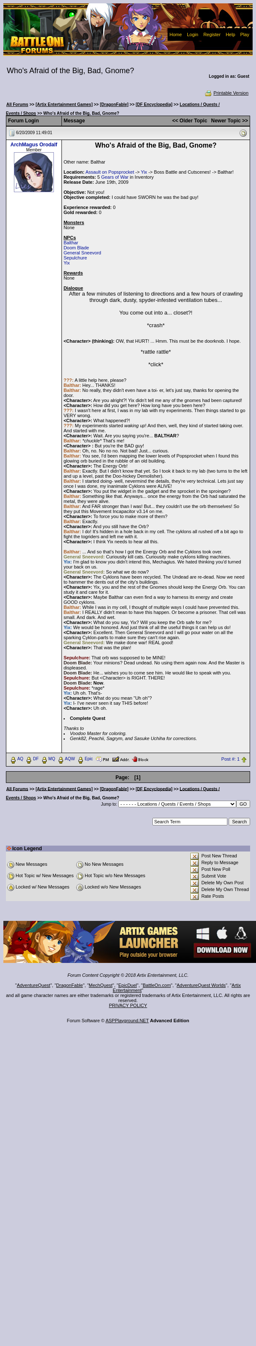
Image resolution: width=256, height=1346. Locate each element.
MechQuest (100, 985)
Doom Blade (76, 247)
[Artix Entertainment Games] (64, 104)
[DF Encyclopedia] (154, 104)
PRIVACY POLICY (128, 1005)
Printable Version (226, 92)
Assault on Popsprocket (109, 172)
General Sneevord (82, 252)
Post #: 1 (230, 759)
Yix (144, 172)
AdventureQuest (34, 985)
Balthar (71, 242)
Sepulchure (75, 257)
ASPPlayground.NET (127, 1020)
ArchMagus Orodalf (34, 145)
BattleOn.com (157, 985)
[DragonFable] (114, 104)
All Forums (17, 104)
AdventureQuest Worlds (201, 985)
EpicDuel (127, 985)
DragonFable (69, 985)
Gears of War (114, 177)
